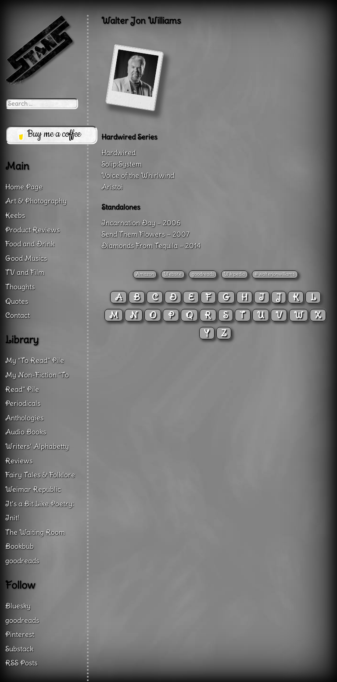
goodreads (203, 274)
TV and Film (24, 272)
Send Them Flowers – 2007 (145, 234)
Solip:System (121, 164)
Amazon (145, 274)
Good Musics (26, 258)
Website (173, 274)
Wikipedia (234, 274)
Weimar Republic (33, 489)
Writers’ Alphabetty (37, 446)
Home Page (24, 186)
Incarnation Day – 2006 (140, 222)
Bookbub (19, 546)
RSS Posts (21, 662)
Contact (17, 315)
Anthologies (24, 417)
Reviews (18, 460)
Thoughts (20, 286)
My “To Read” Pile (34, 360)
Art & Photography (36, 200)
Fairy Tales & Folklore (40, 474)
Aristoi (112, 186)
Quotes (16, 301)
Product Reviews (32, 229)
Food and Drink (29, 243)
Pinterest (19, 634)
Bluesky (18, 605)
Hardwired (118, 152)
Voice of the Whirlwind (137, 175)
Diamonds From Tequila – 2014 (151, 245)
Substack (19, 648)
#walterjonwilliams (275, 274)
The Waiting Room (35, 532)
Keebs (15, 215)
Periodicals (22, 403)
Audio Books (25, 431)
